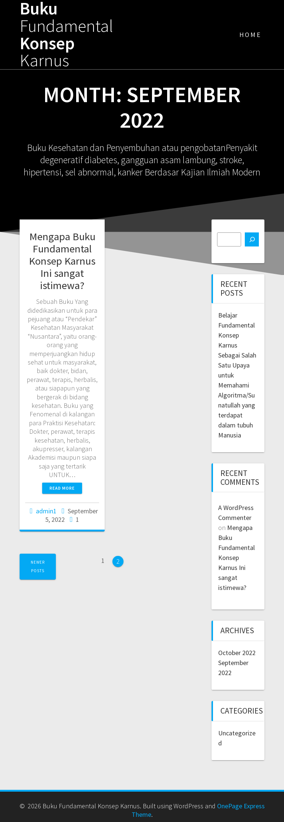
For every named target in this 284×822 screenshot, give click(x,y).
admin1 (46, 511)
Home (250, 34)
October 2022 (237, 652)
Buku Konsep (66, 34)
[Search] (252, 239)
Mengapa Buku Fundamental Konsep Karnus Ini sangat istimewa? (62, 261)
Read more (62, 488)
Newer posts (38, 566)
